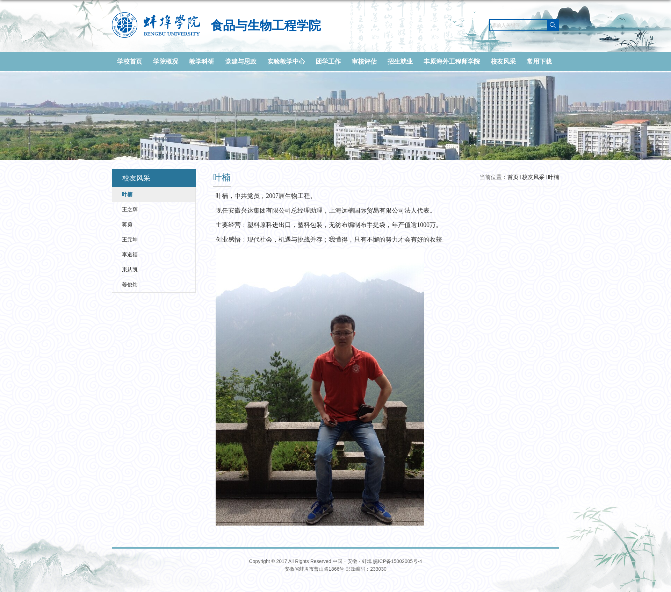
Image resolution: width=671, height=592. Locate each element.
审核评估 (364, 61)
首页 (513, 177)
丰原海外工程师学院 (452, 61)
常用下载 (539, 61)
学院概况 (165, 61)
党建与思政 (241, 61)
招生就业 (400, 61)
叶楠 (553, 177)
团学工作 (328, 61)
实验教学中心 (286, 61)
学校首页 (129, 61)
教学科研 (201, 61)
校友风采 (503, 61)
